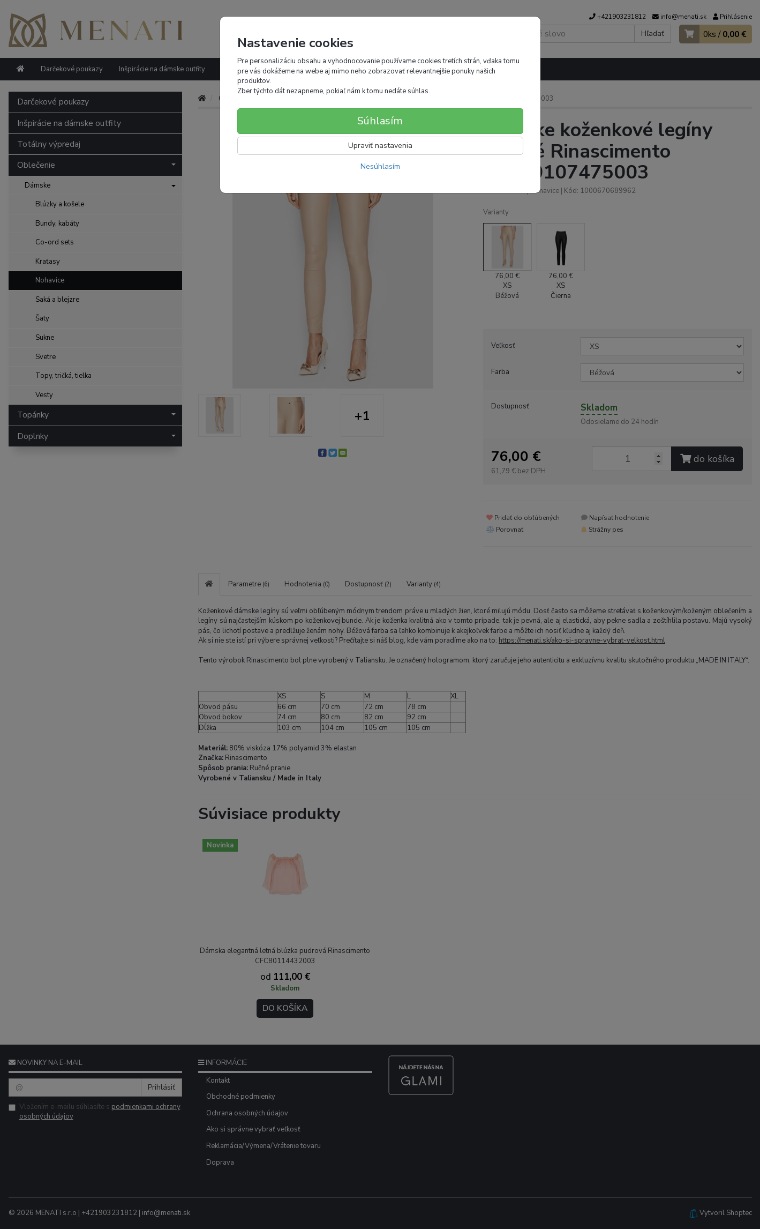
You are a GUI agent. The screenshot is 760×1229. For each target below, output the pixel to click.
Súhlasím (380, 121)
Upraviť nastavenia (380, 145)
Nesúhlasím (380, 166)
